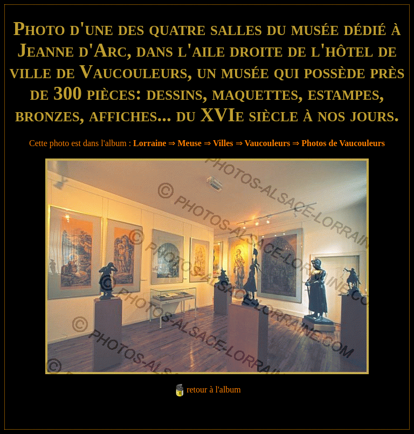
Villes (223, 143)
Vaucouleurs (268, 143)
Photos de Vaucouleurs (343, 143)
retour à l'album (214, 389)
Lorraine (149, 143)
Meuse (189, 143)
